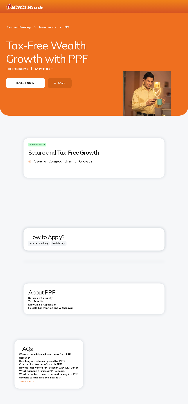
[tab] (39, 243)
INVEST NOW (25, 83)
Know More (42, 68)
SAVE (59, 83)
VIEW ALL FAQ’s (27, 381)
